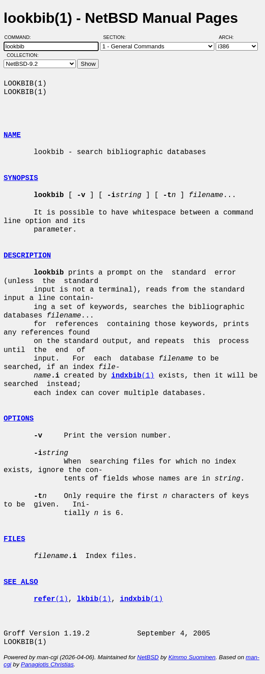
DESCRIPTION (27, 256)
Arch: (230, 37)
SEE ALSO (21, 582)
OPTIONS (19, 419)
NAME (12, 135)
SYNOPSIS (21, 178)
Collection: (23, 55)
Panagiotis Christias (47, 664)
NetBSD (148, 657)
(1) (132, 376)
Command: (20, 37)
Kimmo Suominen (191, 657)
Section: (116, 37)
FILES (14, 539)
